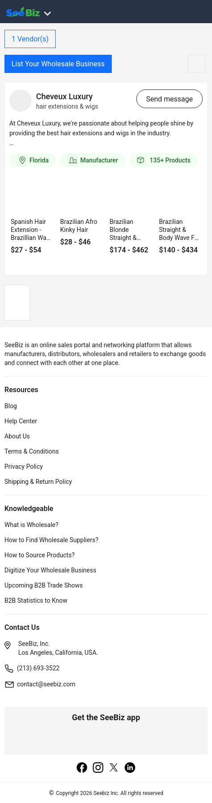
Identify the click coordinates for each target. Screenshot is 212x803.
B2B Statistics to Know (35, 600)
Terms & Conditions (31, 451)
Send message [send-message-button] (169, 99)
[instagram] (98, 768)
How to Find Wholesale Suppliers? (51, 539)
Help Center (20, 421)
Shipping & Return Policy (38, 481)
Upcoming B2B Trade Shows (43, 585)
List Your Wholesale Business (58, 64)
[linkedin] (130, 768)
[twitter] (114, 768)
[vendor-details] (20, 100)
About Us (17, 436)
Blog (10, 406)
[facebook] (82, 768)
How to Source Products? (39, 555)
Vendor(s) (30, 39)
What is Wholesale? (31, 524)
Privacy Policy (23, 466)
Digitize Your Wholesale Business (50, 570)
